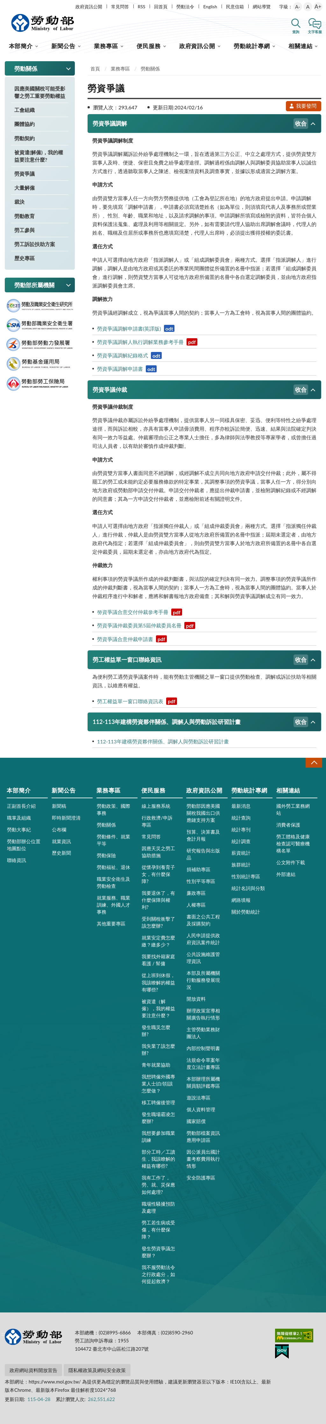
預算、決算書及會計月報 (203, 835)
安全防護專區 (201, 1177)
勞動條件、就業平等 (113, 840)
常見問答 (120, 6)
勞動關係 (150, 68)
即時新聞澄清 (66, 818)
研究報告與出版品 (203, 854)
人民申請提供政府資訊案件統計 (203, 938)
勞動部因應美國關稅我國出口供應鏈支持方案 (203, 813)
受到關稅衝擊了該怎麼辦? (158, 922)
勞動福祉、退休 (113, 867)
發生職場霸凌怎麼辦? (158, 1117)
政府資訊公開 (88, 6)
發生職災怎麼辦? (156, 1030)
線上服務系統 (156, 806)
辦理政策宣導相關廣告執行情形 (203, 1014)
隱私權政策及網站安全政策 (97, 1370)
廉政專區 (196, 893)
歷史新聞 (61, 853)
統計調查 (241, 841)
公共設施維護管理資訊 (203, 957)
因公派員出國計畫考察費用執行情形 (203, 1159)
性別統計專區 (245, 876)
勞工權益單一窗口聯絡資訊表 (137, 701)
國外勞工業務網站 (293, 809)
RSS (141, 6)
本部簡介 (21, 45)
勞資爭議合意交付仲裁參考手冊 (139, 612)
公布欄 (59, 829)
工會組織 (24, 110)
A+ (318, 6)
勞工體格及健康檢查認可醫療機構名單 (293, 843)
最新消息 (241, 806)
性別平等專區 (201, 881)
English (210, 6)
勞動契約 (24, 138)
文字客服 (315, 32)
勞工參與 (24, 230)
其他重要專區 (111, 923)
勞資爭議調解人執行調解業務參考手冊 (147, 341)
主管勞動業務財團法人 (203, 1032)
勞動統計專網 (252, 45)
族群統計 (241, 864)
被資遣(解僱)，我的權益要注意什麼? (38, 156)
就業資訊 (61, 841)
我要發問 (302, 106)
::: (3, 5)
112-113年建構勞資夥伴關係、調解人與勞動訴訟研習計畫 (200, 722)
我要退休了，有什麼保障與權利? (158, 900)
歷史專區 (24, 258)
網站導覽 (262, 6)
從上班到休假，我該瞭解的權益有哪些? (158, 982)
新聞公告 (63, 45)
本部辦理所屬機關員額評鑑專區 (203, 1082)
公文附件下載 (290, 862)
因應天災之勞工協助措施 (158, 851)
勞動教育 (24, 216)
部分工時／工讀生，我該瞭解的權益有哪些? (158, 1159)
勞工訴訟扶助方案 (34, 244)
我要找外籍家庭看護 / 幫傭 (158, 959)
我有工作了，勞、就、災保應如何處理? (158, 1184)
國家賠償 (196, 1121)
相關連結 (300, 45)
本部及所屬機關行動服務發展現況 (203, 980)
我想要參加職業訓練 (158, 1136)
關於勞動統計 (245, 912)
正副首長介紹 (21, 806)
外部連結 (285, 874)
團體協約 (24, 124)
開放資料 (196, 999)
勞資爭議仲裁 (200, 389)
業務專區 (106, 45)
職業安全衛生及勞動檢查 (113, 882)
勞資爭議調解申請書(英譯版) (135, 328)
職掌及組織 (19, 818)
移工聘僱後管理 (158, 1102)
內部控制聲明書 (203, 1048)
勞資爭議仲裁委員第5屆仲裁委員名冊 (146, 625)
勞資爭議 (24, 174)
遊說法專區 (198, 1097)
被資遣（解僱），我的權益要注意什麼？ (158, 1008)
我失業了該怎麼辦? (158, 1049)
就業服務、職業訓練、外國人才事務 (113, 905)
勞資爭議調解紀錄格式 (129, 355)
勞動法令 (185, 6)
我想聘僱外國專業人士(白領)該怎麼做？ (158, 1083)
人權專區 (196, 905)
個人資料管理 (201, 1109)
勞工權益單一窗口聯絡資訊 (200, 659)
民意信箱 (235, 6)
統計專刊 (241, 829)
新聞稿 (59, 806)
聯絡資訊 (16, 860)
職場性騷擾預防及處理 (158, 1207)
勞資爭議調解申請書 (127, 368)
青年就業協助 (156, 1065)
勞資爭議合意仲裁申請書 (132, 638)
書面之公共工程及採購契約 (203, 920)
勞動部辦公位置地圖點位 (23, 844)
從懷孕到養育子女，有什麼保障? (158, 874)
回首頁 (160, 6)
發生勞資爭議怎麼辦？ (158, 1251)
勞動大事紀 (19, 829)
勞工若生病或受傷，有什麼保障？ (158, 1229)
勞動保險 (106, 855)
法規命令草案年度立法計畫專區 (203, 1063)
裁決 (19, 202)
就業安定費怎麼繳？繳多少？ (158, 941)
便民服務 (149, 45)
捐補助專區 (198, 869)
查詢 (295, 32)
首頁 (95, 68)
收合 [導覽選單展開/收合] (314, 763)
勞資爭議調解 (200, 123)
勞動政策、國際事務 (113, 809)
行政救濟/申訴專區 (157, 821)
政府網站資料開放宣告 (33, 1370)
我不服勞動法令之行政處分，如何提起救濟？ (158, 1274)
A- (297, 7)
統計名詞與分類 (248, 888)
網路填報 (241, 900)
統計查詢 (241, 818)
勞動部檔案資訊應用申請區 (203, 1136)
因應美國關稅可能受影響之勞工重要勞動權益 (39, 92)
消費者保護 (288, 825)
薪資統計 (241, 853)
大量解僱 (24, 188)
